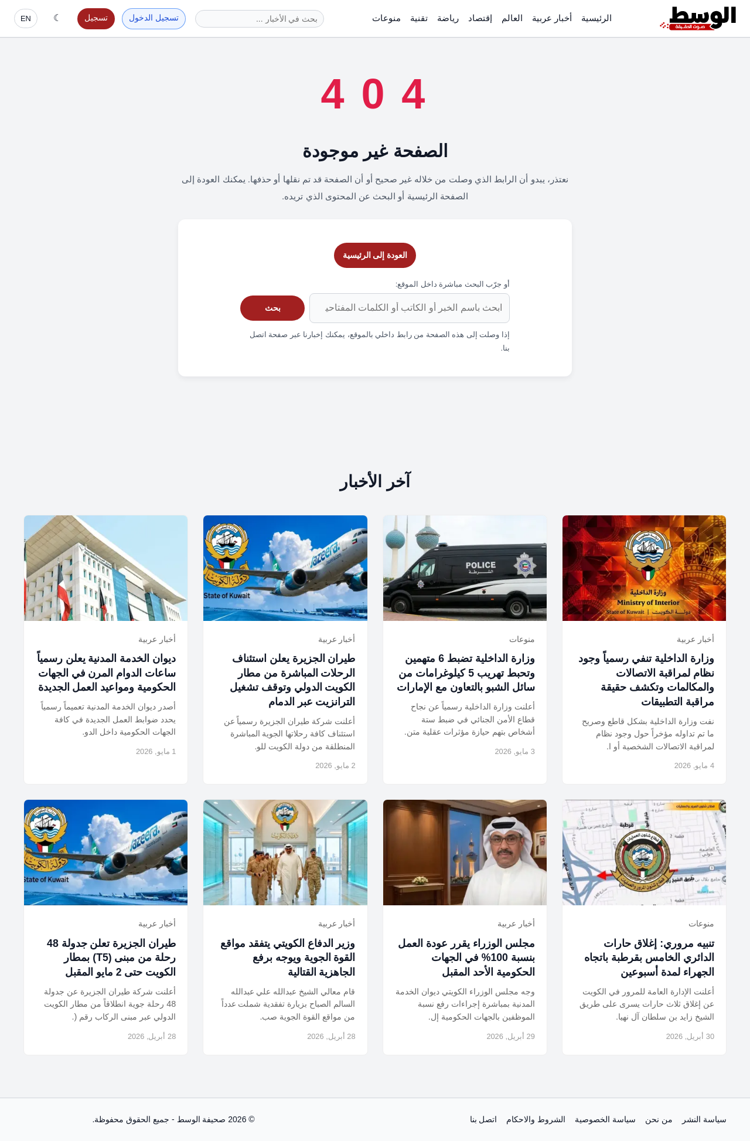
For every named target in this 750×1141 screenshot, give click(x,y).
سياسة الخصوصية (605, 1119)
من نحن (659, 1119)
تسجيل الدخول (154, 17)
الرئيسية (596, 18)
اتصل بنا (483, 1119)
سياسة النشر (704, 1119)
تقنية (419, 18)
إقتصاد (480, 18)
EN (26, 18)
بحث (273, 308)
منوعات (386, 18)
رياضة (448, 18)
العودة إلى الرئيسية (375, 255)
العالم (512, 18)
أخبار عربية (552, 18)
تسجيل (96, 17)
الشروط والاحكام (535, 1119)
